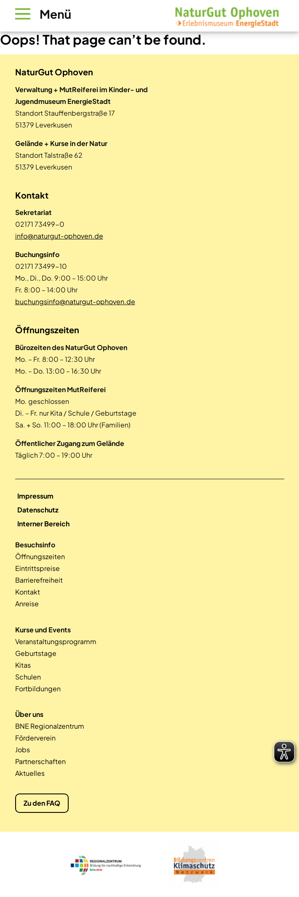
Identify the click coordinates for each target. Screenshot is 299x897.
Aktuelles (30, 773)
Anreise (27, 603)
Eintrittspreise (37, 568)
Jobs (22, 749)
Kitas (23, 665)
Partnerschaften (40, 761)
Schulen (28, 676)
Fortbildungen (38, 688)
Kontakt (27, 591)
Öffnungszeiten (40, 556)
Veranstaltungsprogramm (55, 641)
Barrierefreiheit (39, 580)
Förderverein (35, 737)
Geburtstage (35, 653)
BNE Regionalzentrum (49, 726)
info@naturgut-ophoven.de (59, 235)
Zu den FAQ (42, 803)
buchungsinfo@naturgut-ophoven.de (75, 301)
